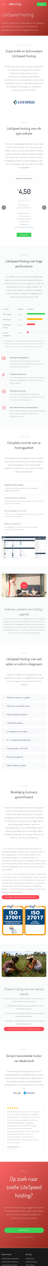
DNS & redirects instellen (16, 765)
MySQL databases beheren (17, 714)
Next (44, 207)
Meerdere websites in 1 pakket (18, 697)
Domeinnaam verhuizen (10, 1262)
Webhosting (30, 1258)
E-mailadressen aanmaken (17, 731)
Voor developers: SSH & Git (17, 748)
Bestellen (24, 235)
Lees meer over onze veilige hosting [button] (20, 897)
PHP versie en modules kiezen (18, 706)
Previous (4, 207)
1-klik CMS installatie (15, 723)
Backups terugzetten (15, 757)
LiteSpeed (32, 378)
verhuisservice (29, 227)
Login (41, 4)
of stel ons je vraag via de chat (24, 1237)
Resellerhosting (31, 1262)
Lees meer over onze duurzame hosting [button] (24, 1029)
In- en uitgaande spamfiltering (18, 740)
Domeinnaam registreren (10, 1258)
